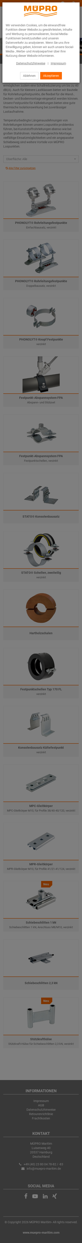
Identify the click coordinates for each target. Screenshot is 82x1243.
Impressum (58, 63)
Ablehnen (29, 75)
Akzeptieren (51, 75)
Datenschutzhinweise (30, 63)
